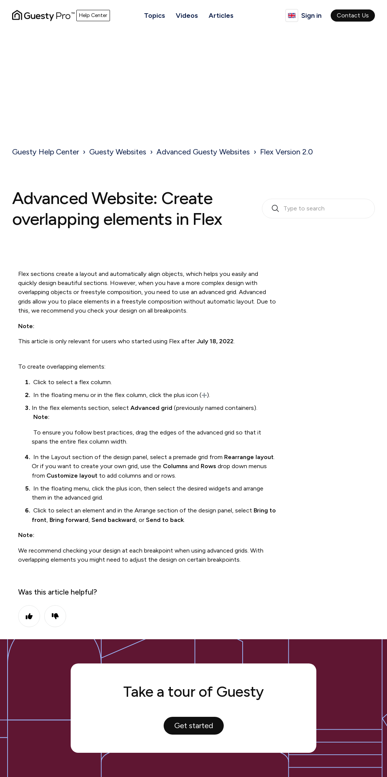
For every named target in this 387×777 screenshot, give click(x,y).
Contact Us (353, 15)
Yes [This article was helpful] (29, 616)
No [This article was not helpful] (55, 616)
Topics (154, 15)
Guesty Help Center (45, 151)
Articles (221, 15)
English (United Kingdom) (291, 15)
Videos (187, 15)
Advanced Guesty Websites (203, 151)
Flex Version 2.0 (286, 151)
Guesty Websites (117, 151)
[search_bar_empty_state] (318, 208)
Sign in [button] (311, 15)
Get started (193, 725)
